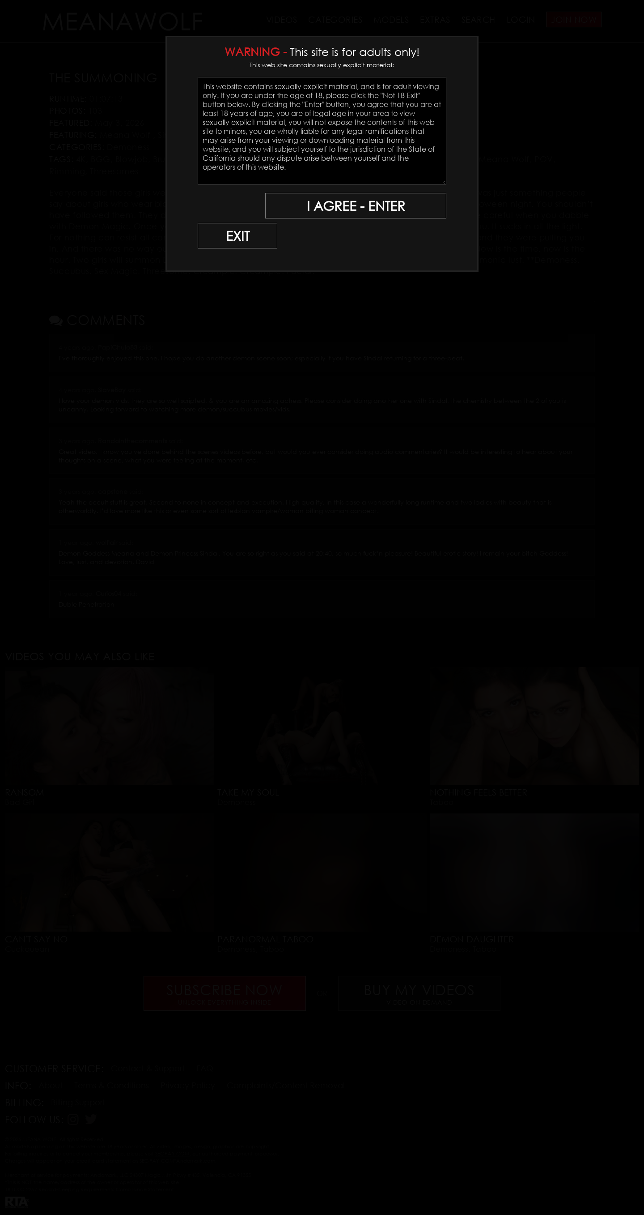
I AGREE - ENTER (359, 206)
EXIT (229, 206)
